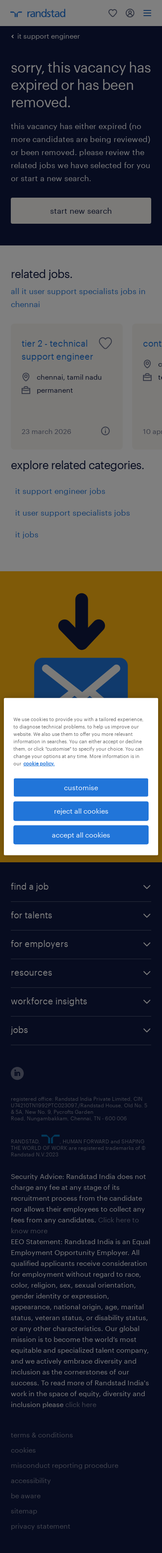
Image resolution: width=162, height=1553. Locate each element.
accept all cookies (81, 834)
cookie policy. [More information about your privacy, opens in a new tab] (38, 763)
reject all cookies (81, 811)
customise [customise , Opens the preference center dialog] (81, 787)
